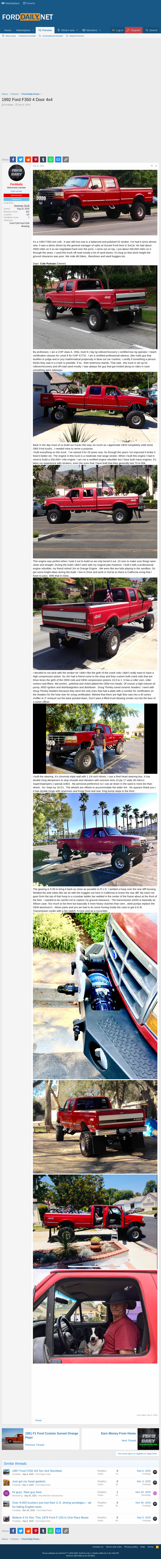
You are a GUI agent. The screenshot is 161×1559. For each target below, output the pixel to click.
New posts (11, 36)
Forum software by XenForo (66, 1553)
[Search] (151, 30)
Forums (29, 3)
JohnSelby (146, 1495)
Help (142, 1547)
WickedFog (17, 1495)
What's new (67, 30)
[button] (33, 30)
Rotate (38, 1420)
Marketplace (10, 3)
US (27, 214)
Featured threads (27, 36)
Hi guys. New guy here (27, 1492)
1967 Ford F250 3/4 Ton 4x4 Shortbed (37, 1471)
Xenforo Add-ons (105, 1553)
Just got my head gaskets (29, 1481)
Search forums (76, 36)
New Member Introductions (50, 1495)
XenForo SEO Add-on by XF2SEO (80, 1556)
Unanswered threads (52, 36)
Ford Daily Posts (43, 1474)
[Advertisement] (80, 66)
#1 (156, 166)
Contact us (98, 1547)
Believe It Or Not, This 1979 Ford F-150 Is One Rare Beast (50, 1517)
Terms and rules (114, 1547)
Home (7, 30)
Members (91, 30)
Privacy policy (131, 1547)
